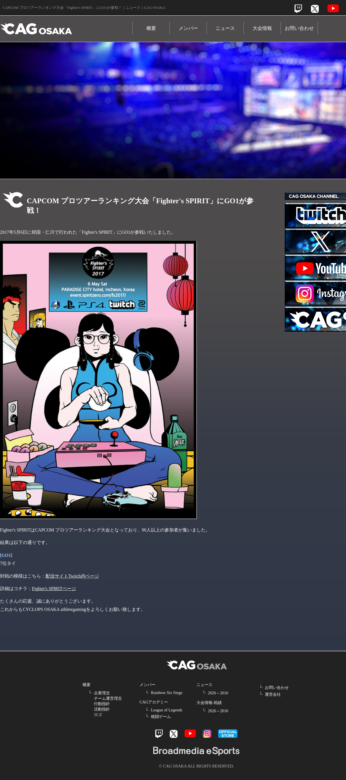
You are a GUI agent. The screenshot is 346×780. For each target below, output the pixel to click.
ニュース (225, 28)
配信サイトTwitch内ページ (72, 576)
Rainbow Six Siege (166, 692)
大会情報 (262, 28)
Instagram (207, 733)
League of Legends (166, 710)
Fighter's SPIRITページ (54, 588)
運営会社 (273, 694)
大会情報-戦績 (209, 702)
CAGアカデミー (154, 702)
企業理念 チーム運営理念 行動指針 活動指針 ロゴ (108, 704)
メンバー (188, 28)
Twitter (315, 8)
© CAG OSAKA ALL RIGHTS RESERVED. (196, 766)
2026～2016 (218, 693)
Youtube (333, 8)
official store (228, 733)
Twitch (298, 8)
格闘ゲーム (161, 716)
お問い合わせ (299, 28)
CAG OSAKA (66, 26)
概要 (151, 28)
